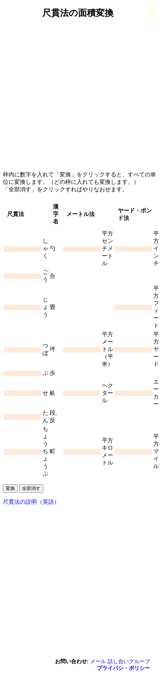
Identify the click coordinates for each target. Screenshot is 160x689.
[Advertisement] (69, 95)
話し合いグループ (128, 661)
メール (98, 661)
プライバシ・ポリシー (123, 668)
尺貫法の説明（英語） (31, 502)
